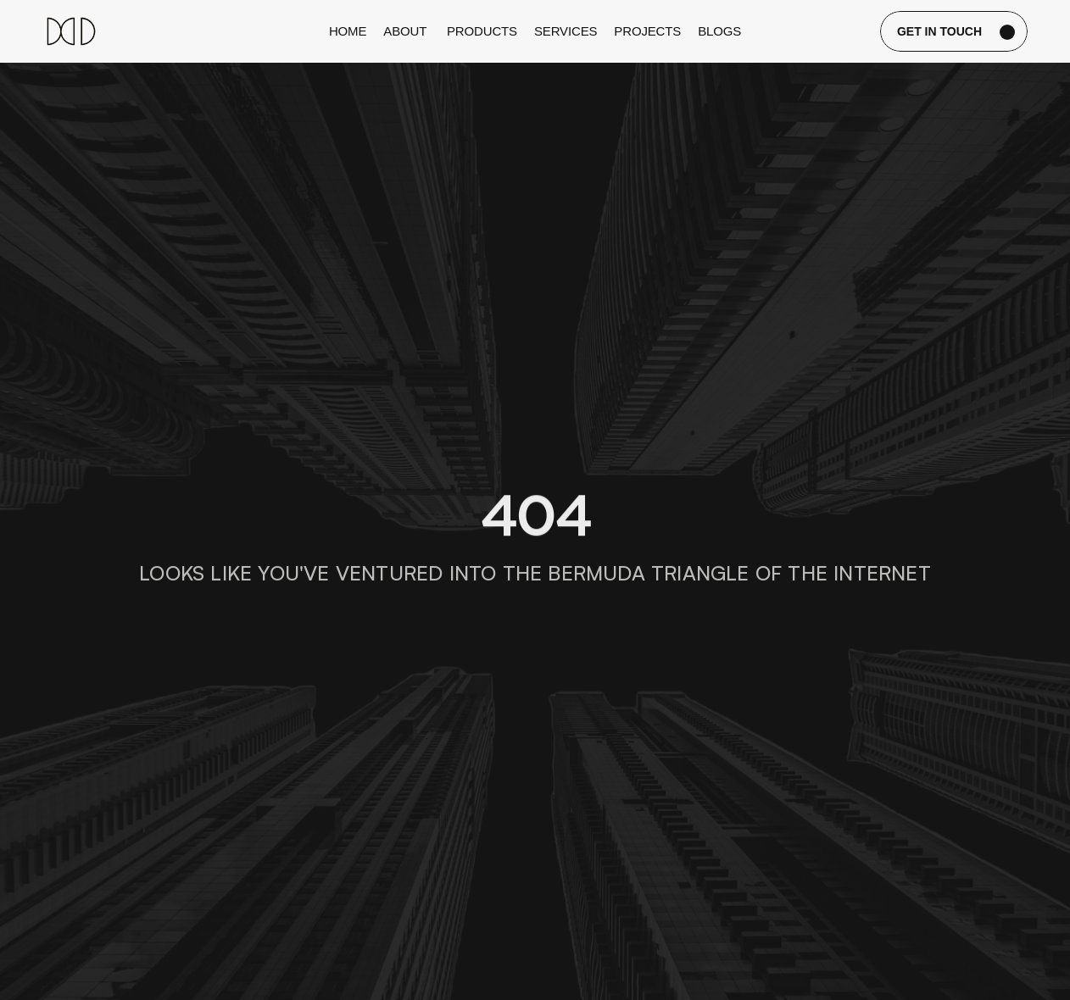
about (406, 31)
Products (482, 31)
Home (347, 31)
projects (647, 31)
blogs (719, 31)
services (565, 31)
